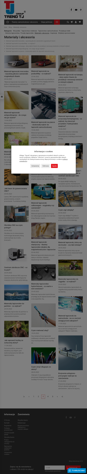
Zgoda (54, 166)
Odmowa (45, 166)
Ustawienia (35, 166)
